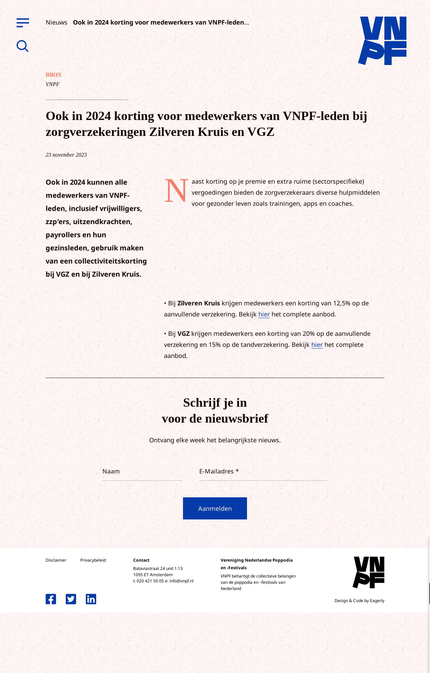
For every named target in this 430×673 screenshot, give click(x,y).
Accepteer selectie (371, 660)
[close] (419, 551)
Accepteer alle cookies (371, 640)
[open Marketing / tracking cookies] (419, 615)
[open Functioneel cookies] (419, 594)
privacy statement (396, 571)
